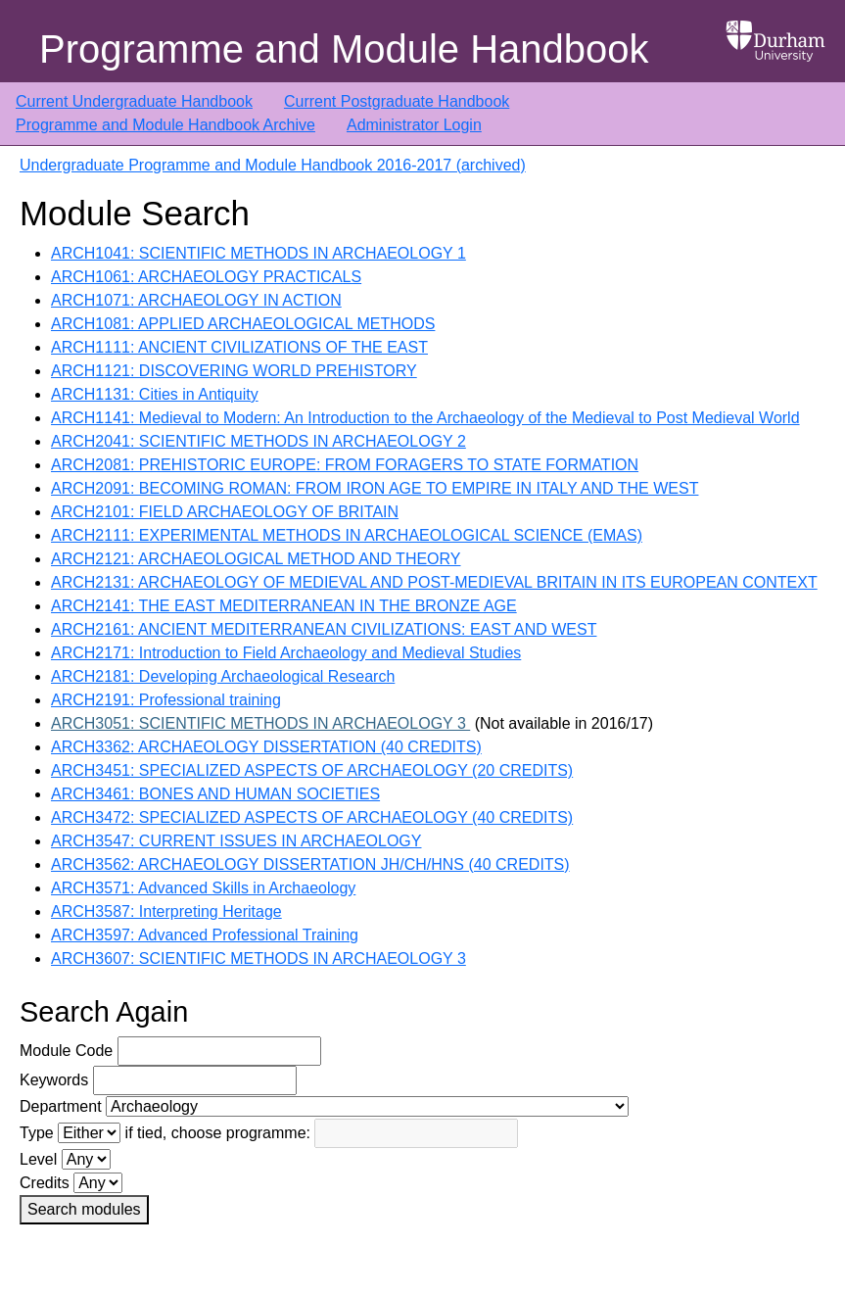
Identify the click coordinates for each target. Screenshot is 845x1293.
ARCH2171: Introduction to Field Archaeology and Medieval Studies (286, 653)
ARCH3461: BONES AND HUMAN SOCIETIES (215, 794)
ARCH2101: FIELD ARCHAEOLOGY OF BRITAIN (225, 511)
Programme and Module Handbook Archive (165, 125)
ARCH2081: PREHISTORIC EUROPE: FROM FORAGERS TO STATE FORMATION (344, 464)
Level (38, 1159)
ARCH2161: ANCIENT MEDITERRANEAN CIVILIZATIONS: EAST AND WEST (323, 629)
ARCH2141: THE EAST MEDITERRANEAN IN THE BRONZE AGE (284, 606)
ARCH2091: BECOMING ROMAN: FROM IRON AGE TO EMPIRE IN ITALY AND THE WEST (374, 488)
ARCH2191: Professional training (166, 700)
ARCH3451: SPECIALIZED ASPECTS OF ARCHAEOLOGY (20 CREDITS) (312, 770)
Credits (45, 1182)
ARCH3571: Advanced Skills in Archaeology (203, 888)
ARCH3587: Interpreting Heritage (166, 911)
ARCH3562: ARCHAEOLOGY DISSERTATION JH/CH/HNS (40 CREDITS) (310, 864)
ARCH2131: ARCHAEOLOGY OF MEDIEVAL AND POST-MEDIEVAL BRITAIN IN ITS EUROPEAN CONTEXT (434, 582)
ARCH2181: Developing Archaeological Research (223, 676)
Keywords (54, 1080)
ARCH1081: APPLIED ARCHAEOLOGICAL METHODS (243, 323)
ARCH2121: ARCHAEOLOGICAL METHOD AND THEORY (255, 559)
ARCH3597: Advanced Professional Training (204, 935)
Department (61, 1106)
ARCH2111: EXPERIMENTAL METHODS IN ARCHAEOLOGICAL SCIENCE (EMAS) (346, 535)
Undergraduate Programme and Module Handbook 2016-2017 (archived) (273, 165)
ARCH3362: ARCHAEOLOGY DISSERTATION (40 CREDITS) (266, 747)
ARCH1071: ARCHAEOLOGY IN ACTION (196, 300)
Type (37, 1133)
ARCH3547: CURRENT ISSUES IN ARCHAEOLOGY (236, 841)
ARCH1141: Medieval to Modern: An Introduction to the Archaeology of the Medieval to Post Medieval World (425, 417)
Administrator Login (414, 125)
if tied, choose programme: (217, 1133)
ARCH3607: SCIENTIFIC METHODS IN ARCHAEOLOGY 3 (258, 958)
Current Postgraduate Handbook (396, 101)
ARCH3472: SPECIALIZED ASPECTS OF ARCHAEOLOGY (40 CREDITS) (312, 817)
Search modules (84, 1209)
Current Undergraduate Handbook (134, 101)
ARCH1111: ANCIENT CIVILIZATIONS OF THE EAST (239, 347)
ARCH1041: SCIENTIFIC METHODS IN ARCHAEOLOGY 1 (258, 253)
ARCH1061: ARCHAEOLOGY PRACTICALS (206, 276)
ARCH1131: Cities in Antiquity (154, 394)
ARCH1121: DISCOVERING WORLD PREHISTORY (234, 370)
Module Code (66, 1050)
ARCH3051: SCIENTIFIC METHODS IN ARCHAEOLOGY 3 (260, 723)
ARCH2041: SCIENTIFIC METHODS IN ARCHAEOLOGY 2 (258, 441)
